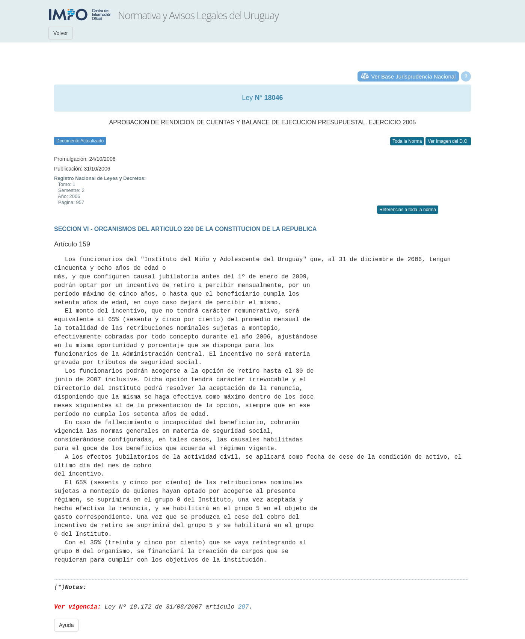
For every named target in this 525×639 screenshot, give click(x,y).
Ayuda (66, 625)
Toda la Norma (407, 141)
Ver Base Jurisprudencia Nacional (413, 76)
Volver (60, 33)
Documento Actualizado (80, 141)
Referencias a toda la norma (407, 209)
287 (243, 607)
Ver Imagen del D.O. (448, 141)
